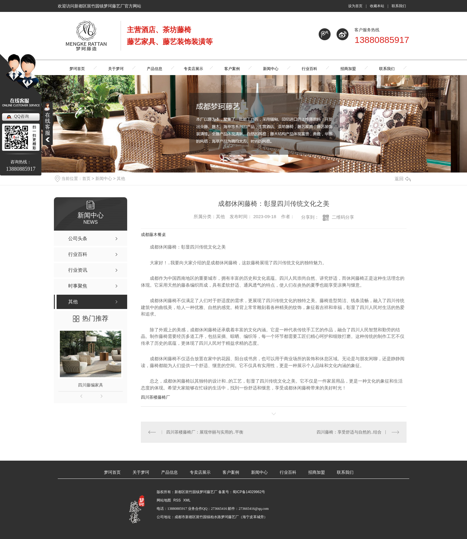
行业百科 (288, 472)
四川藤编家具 (90, 385)
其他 (121, 178)
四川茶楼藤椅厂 (155, 397)
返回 (403, 178)
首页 (86, 178)
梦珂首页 (112, 472)
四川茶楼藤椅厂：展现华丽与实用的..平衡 (205, 432)
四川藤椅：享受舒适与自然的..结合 (349, 432)
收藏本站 (377, 6)
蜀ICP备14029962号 (249, 492)
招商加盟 (316, 472)
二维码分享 (343, 217)
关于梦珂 (141, 472)
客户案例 (230, 472)
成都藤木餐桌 (153, 234)
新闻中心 (103, 178)
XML (187, 500)
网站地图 (164, 500)
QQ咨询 (21, 116)
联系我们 (399, 6)
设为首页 (355, 6)
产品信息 (169, 472)
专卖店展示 (200, 472)
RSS (177, 500)
